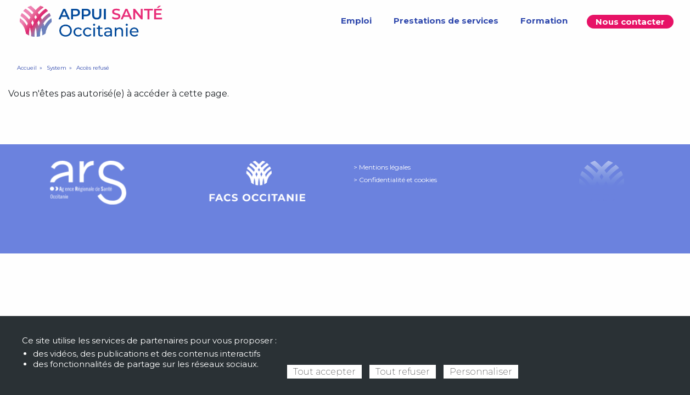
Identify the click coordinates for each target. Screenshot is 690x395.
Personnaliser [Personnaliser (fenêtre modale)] (481, 371)
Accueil (27, 67)
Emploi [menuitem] (356, 20)
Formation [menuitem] (544, 20)
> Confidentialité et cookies (395, 180)
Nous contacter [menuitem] (630, 21)
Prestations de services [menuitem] (446, 20)
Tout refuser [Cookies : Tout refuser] (402, 371)
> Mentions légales (382, 167)
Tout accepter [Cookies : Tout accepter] (324, 371)
